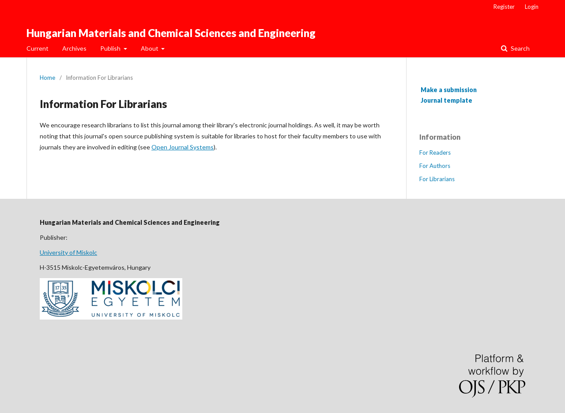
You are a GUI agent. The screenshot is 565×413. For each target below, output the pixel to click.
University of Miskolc (68, 252)
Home (47, 77)
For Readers (435, 152)
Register (504, 6)
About (150, 48)
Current (37, 48)
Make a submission (449, 89)
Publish (111, 48)
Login (532, 6)
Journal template (446, 100)
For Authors (434, 165)
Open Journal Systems (182, 147)
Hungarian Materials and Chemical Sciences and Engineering (171, 32)
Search (519, 48)
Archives (74, 48)
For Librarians (437, 178)
